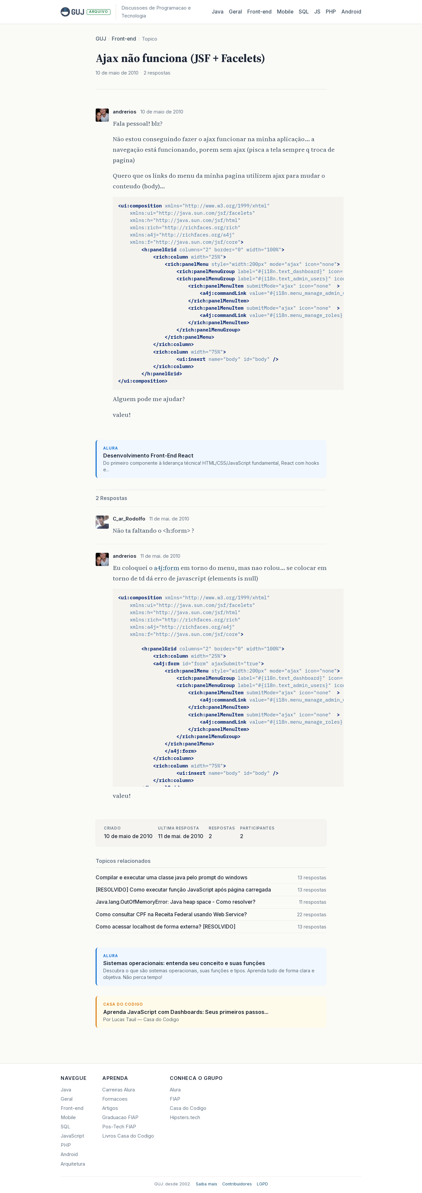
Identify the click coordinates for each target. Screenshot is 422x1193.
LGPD (262, 1183)
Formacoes (115, 1099)
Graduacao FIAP (120, 1117)
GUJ (101, 39)
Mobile (285, 12)
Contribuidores (237, 1183)
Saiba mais (206, 1183)
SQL (304, 12)
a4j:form (166, 567)
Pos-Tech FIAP (119, 1127)
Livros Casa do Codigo (128, 1136)
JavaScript (72, 1136)
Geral (235, 12)
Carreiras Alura (118, 1090)
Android (351, 12)
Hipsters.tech (185, 1117)
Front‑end (259, 12)
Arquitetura (73, 1164)
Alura (175, 1090)
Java (218, 12)
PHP (331, 12)
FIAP (175, 1099)
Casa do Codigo (188, 1108)
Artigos (110, 1108)
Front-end (124, 39)
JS (317, 12)
